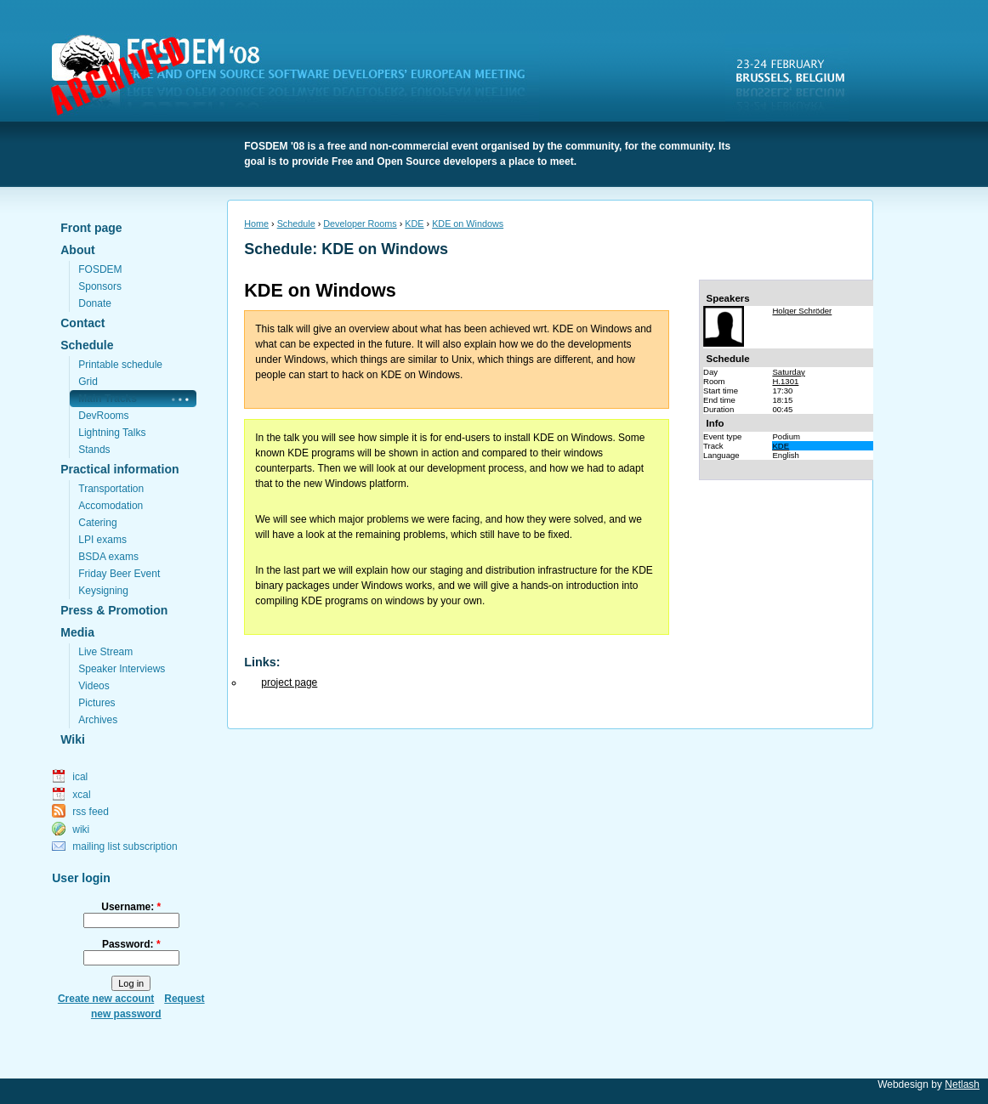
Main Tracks (107, 399)
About (77, 250)
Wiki (72, 739)
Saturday (788, 371)
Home (256, 223)
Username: (131, 907)
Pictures (96, 703)
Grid (88, 382)
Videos (93, 686)
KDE (414, 223)
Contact (82, 323)
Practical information (119, 469)
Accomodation (110, 506)
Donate (94, 303)
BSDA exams (108, 557)
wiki (80, 829)
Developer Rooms (359, 223)
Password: (131, 944)
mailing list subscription (124, 846)
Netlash (962, 1084)
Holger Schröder (802, 310)
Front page (91, 228)
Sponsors (100, 286)
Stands (94, 450)
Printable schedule (120, 365)
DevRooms (103, 416)
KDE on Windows (467, 223)
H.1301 (785, 381)
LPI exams (102, 540)
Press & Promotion (114, 610)
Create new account (106, 999)
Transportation (111, 489)
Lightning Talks (111, 433)
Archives (97, 720)
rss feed (90, 812)
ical (80, 777)
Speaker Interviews (121, 669)
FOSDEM (298, 77)
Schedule (86, 345)
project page (289, 682)
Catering (97, 523)
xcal (81, 795)
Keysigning (103, 591)
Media (77, 632)
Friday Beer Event (119, 574)
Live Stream (105, 652)
